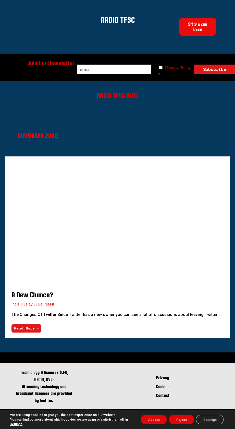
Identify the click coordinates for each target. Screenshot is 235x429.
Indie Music (21, 303)
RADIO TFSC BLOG (118, 95)
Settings (209, 420)
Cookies (162, 385)
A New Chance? (32, 294)
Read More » (26, 327)
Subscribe (214, 69)
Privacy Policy (178, 67)
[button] (197, 27)
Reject (180, 420)
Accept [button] (151, 420)
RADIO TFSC (118, 19)
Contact (162, 394)
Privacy (162, 376)
